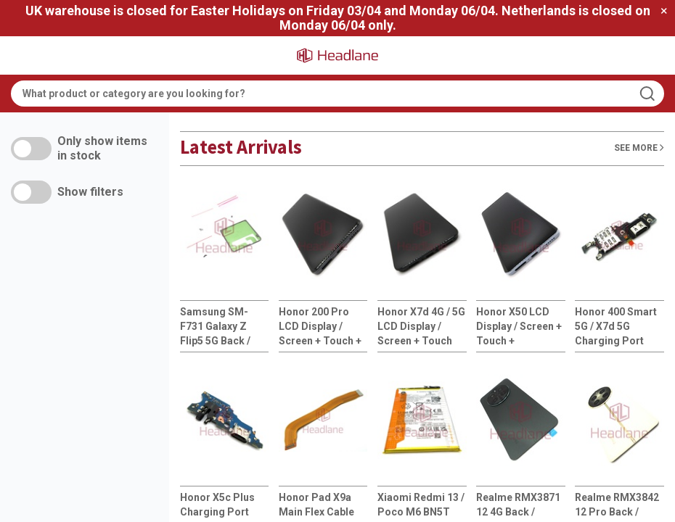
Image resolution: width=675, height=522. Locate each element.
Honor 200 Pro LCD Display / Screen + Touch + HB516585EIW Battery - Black (320, 327)
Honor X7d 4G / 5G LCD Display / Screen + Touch (421, 326)
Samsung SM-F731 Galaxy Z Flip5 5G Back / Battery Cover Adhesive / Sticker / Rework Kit (223, 327)
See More (639, 147)
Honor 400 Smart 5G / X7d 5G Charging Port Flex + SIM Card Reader (616, 327)
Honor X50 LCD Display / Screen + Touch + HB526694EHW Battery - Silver (519, 327)
